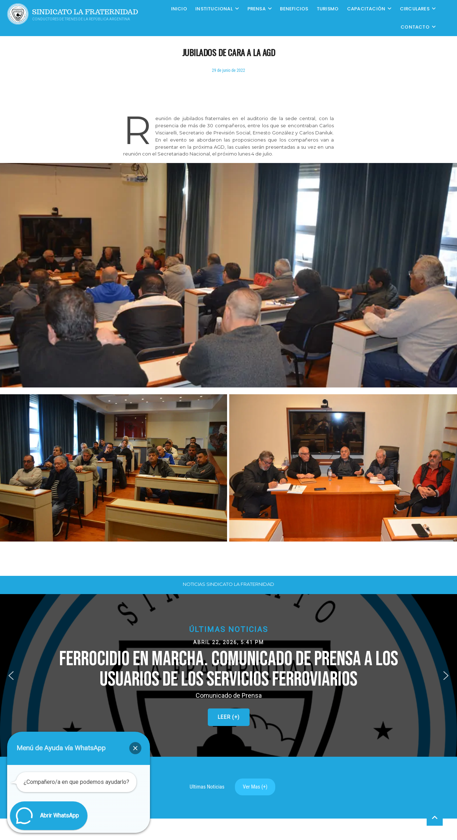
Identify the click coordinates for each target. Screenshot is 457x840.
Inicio (179, 8)
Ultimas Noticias (207, 787)
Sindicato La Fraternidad (85, 12)
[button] (228, 675)
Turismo (327, 8)
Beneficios (294, 8)
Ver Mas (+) (255, 787)
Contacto (415, 27)
